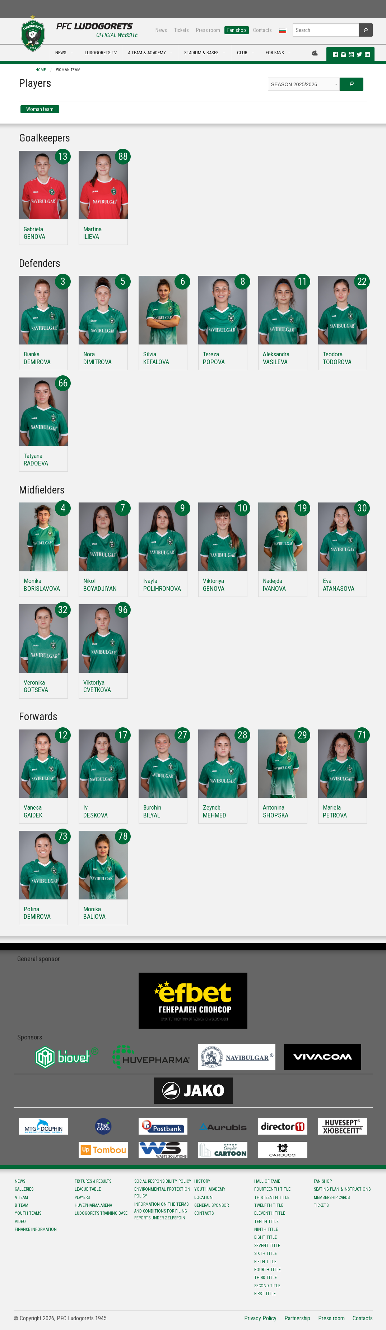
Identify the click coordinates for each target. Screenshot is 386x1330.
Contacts (262, 30)
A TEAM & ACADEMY (147, 52)
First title (265, 1293)
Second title (267, 1285)
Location (203, 1197)
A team (21, 1197)
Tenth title (266, 1221)
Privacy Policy (260, 1318)
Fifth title (265, 1261)
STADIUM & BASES (201, 52)
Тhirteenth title (271, 1197)
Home (41, 70)
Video (20, 1221)
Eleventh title (269, 1213)
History (202, 1181)
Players (82, 1197)
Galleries (24, 1189)
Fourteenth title (272, 1189)
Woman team (68, 70)
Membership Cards (332, 1197)
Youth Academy (209, 1189)
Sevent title (267, 1245)
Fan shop (236, 30)
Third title (265, 1277)
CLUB (242, 52)
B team (21, 1205)
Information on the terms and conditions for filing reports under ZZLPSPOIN (161, 1211)
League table (88, 1189)
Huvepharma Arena (93, 1205)
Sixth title (265, 1253)
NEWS (60, 52)
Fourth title (267, 1269)
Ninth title (266, 1229)
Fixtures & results (93, 1181)
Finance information (36, 1229)
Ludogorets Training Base (101, 1213)
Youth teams (28, 1213)
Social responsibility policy (162, 1181)
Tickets (181, 30)
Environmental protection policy (162, 1193)
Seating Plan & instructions (342, 1189)
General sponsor (211, 1205)
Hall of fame (267, 1181)
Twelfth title (268, 1205)
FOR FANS (275, 52)
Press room (208, 30)
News (161, 30)
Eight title (265, 1237)
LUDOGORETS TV (101, 52)
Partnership (297, 1318)
